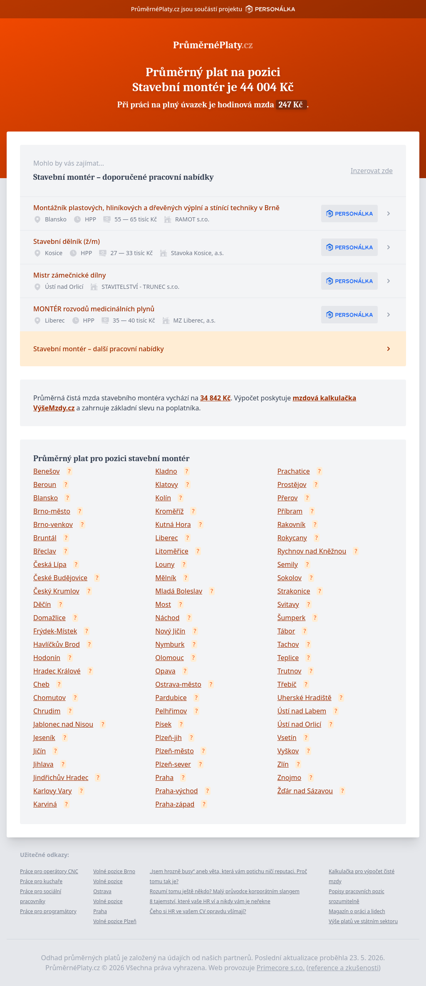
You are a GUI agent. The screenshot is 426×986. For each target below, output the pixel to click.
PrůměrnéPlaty (213, 45)
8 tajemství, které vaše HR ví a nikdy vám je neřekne (210, 901)
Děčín (42, 604)
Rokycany (292, 537)
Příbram (289, 511)
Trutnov (289, 671)
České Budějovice (60, 577)
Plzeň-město (174, 750)
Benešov (46, 471)
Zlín (283, 764)
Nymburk (169, 644)
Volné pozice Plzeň (114, 921)
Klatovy (166, 484)
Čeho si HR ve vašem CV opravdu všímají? (198, 911)
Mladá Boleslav (178, 591)
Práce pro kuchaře (41, 881)
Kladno (166, 471)
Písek (163, 724)
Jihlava (43, 764)
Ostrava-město (178, 684)
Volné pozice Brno (114, 871)
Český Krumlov (56, 591)
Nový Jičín (170, 631)
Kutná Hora (173, 524)
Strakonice (293, 591)
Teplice (288, 657)
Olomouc (169, 657)
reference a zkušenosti (343, 967)
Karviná (45, 804)
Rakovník (291, 524)
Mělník (165, 577)
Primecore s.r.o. (281, 967)
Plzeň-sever (173, 764)
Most (163, 604)
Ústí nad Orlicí (299, 724)
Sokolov (289, 577)
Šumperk (291, 617)
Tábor (286, 631)
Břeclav (44, 551)
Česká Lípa (50, 564)
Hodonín (46, 657)
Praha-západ (174, 804)
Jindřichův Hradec (60, 777)
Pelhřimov (171, 710)
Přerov (287, 497)
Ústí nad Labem (301, 710)
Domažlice (49, 617)
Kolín (163, 497)
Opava (165, 671)
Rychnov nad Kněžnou (312, 551)
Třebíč (287, 684)
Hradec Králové (57, 671)
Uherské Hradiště (304, 697)
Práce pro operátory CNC (49, 871)
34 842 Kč (215, 397)
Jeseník (44, 737)
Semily (287, 564)
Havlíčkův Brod (56, 644)
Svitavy (288, 604)
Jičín (39, 750)
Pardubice (170, 697)
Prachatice (293, 471)
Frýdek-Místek (55, 631)
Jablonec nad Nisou (63, 724)
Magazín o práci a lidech (357, 911)
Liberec (166, 537)
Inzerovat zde (372, 170)
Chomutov (49, 697)
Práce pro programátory (48, 911)
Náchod (167, 617)
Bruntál (45, 537)
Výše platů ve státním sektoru (363, 921)
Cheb (41, 684)
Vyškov (288, 750)
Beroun (44, 484)
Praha (164, 777)
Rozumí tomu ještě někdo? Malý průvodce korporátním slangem (225, 891)
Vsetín (287, 737)
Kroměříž (169, 511)
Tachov (288, 644)
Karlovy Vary (52, 790)
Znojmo (289, 777)
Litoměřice (171, 551)
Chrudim (46, 710)
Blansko (45, 497)
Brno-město (51, 511)
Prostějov (292, 484)
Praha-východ (176, 790)
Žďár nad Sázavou (305, 790)
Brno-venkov (53, 524)
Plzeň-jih (168, 737)
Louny (164, 564)
